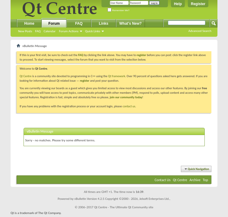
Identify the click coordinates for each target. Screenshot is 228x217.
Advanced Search (199, 31)
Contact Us (163, 180)
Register (198, 4)
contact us (129, 106)
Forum (53, 23)
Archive (195, 180)
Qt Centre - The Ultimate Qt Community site (123, 207)
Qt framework (116, 76)
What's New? (130, 23)
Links (103, 23)
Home (29, 23)
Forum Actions (69, 31)
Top (205, 180)
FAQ (37, 31)
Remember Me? (119, 10)
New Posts (25, 31)
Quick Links (92, 31)
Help (178, 4)
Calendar (49, 31)
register (84, 81)
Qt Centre (26, 76)
